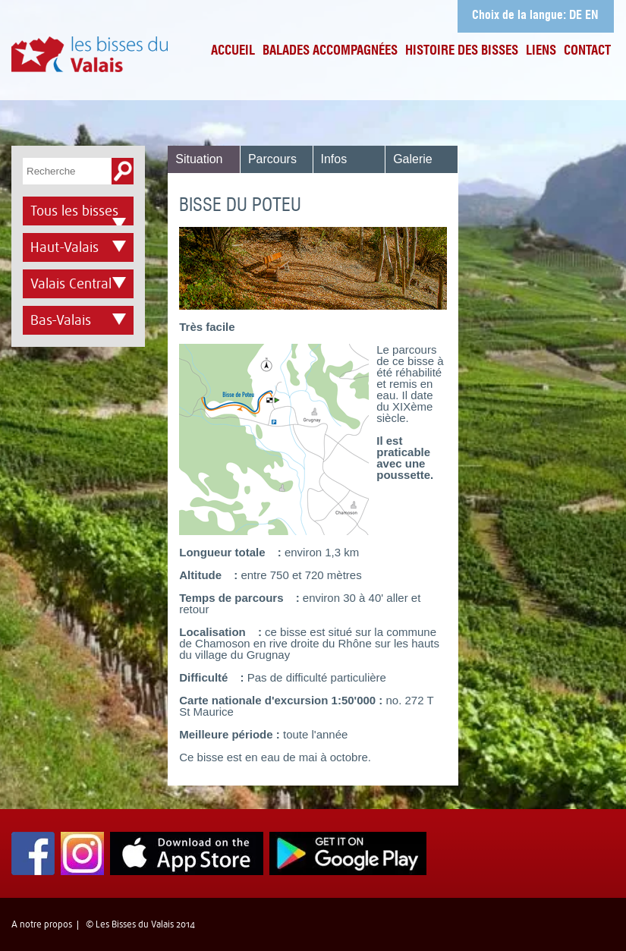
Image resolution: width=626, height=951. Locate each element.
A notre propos (41, 924)
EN (592, 16)
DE (575, 16)
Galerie (413, 159)
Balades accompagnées (330, 51)
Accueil (233, 51)
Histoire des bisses (461, 51)
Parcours (272, 159)
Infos (334, 159)
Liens (541, 51)
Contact (587, 51)
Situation (198, 159)
